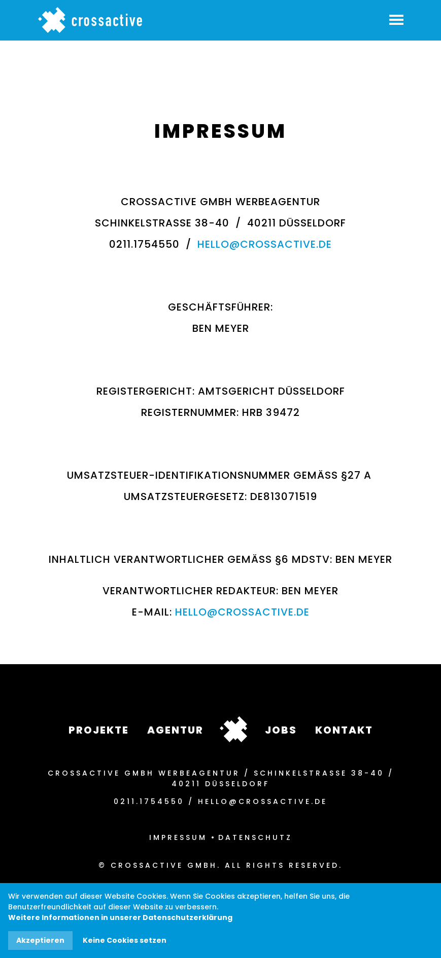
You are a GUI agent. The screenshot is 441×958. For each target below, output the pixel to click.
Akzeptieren (40, 940)
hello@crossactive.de (264, 244)
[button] (396, 18)
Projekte (99, 730)
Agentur (175, 730)
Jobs (281, 730)
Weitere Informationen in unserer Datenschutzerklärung (120, 917)
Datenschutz (255, 837)
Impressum (178, 837)
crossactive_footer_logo (233, 729)
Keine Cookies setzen (124, 940)
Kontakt (344, 730)
